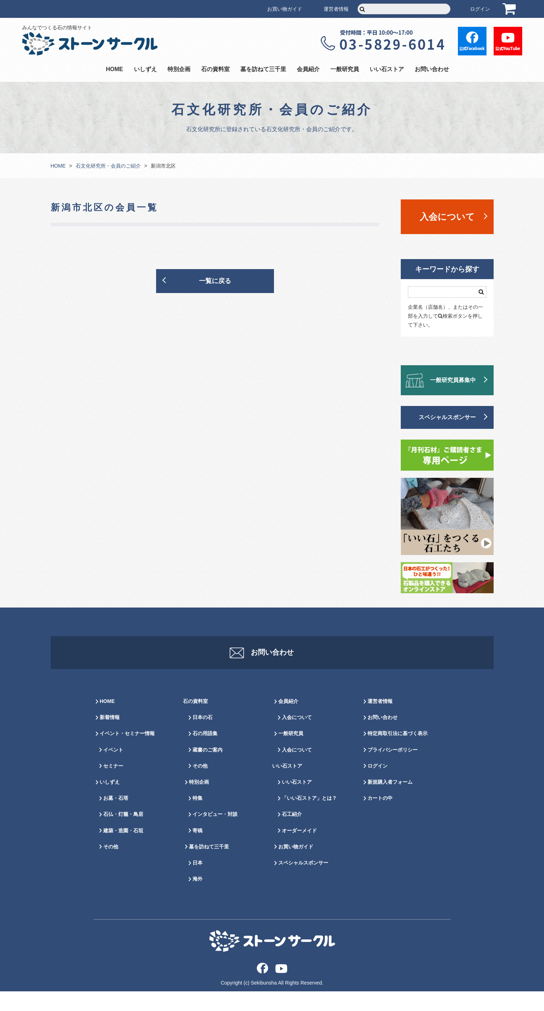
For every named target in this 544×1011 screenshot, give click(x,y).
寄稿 (198, 850)
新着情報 (110, 737)
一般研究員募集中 (453, 380)
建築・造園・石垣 (123, 850)
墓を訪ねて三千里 (263, 69)
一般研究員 (344, 69)
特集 (198, 818)
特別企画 (179, 69)
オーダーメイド (299, 850)
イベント (113, 769)
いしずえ (145, 69)
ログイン (480, 9)
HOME (114, 69)
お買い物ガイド (284, 9)
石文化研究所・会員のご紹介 (108, 166)
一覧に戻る (215, 280)
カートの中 (380, 818)
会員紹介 (308, 69)
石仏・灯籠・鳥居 (123, 834)
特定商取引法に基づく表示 (398, 753)
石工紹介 (292, 834)
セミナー (113, 785)
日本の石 (203, 737)
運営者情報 (336, 9)
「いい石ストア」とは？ (309, 818)
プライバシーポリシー (393, 769)
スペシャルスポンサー (447, 417)
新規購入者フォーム (390, 801)
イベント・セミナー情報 (127, 753)
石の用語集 (205, 753)
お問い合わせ (432, 69)
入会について (447, 217)
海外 (198, 898)
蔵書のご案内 (208, 769)
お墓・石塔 (115, 818)
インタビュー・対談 (215, 834)
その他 (110, 866)
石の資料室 (215, 69)
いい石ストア (387, 69)
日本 (198, 882)
